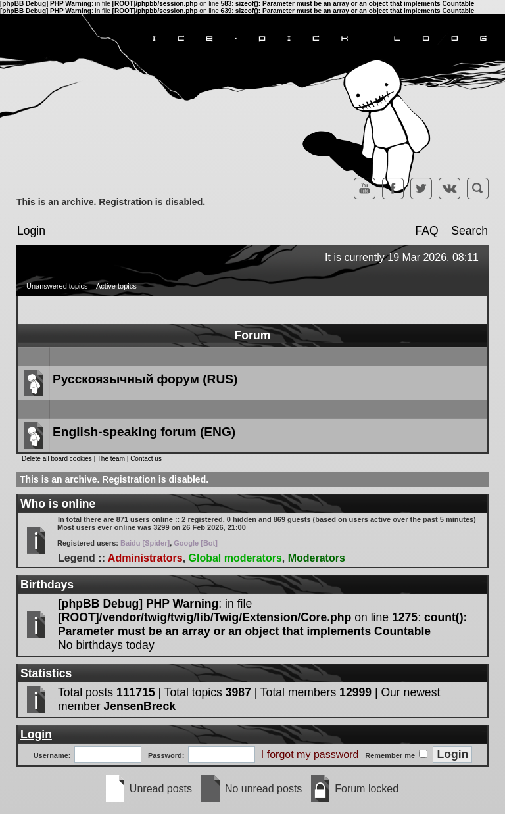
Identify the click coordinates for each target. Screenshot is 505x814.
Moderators (316, 557)
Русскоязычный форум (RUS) (145, 379)
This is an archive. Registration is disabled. (110, 202)
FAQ (426, 230)
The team (111, 458)
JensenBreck (139, 706)
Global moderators (235, 557)
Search (469, 230)
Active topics (116, 286)
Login (31, 230)
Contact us (146, 458)
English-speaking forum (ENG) (144, 432)
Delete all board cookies (57, 458)
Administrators (145, 557)
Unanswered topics (57, 286)
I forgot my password (310, 754)
